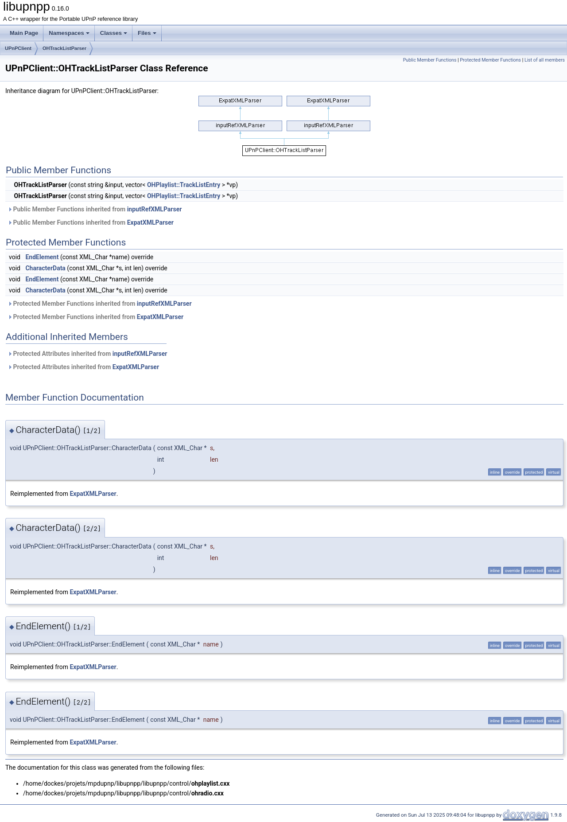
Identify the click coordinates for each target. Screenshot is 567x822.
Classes (113, 33)
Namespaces (69, 33)
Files (147, 33)
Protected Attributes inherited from (87, 353)
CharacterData (45, 268)
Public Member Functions (430, 60)
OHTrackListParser (64, 48)
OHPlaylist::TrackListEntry (183, 184)
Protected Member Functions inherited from (100, 303)
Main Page (24, 33)
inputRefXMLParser (154, 209)
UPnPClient (18, 48)
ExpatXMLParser (150, 222)
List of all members (544, 60)
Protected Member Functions (490, 60)
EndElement (41, 257)
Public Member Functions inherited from (95, 209)
